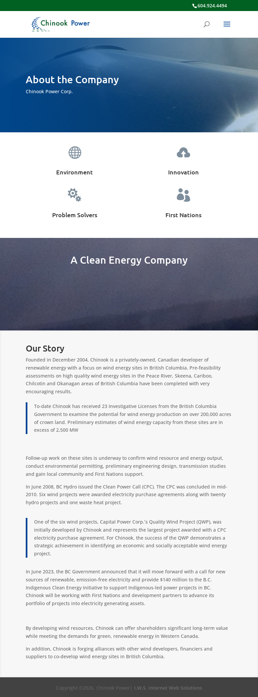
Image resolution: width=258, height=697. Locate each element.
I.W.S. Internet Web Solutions (168, 688)
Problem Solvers (74, 215)
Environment (74, 172)
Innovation (183, 172)
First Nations (183, 215)
